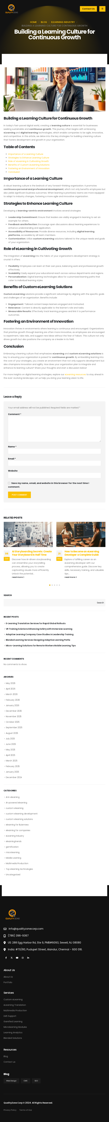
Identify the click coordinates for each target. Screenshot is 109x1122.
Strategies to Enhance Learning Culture (28, 157)
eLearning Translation (15, 1004)
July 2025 (10, 738)
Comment (14, 414)
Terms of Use (25, 1110)
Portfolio (8, 982)
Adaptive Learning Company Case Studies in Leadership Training (40, 634)
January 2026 (12, 705)
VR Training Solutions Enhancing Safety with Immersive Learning (39, 628)
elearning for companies (18, 830)
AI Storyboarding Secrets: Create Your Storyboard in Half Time (32, 553)
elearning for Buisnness (17, 824)
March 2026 (12, 694)
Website (13, 470)
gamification (12, 846)
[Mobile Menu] (102, 9)
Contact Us (88, 8)
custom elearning (14, 808)
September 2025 (14, 727)
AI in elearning (13, 797)
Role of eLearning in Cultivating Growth (28, 161)
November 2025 (13, 716)
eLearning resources (75, 374)
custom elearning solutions (19, 819)
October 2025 (13, 721)
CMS (25, 1081)
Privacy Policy (10, 1110)
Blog (6, 1056)
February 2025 (13, 766)
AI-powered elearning (16, 802)
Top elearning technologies (19, 869)
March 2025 (11, 760)
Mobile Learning (13, 857)
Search (8, 595)
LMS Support (10, 1016)
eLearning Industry (15, 835)
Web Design (11, 1081)
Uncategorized (13, 874)
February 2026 (13, 699)
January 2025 (12, 771)
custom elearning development (22, 813)
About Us (8, 976)
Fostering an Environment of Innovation (29, 168)
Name (12, 446)
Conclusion (14, 171)
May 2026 (10, 683)
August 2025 (12, 733)
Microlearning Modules (15, 1027)
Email (12, 458)
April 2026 (10, 688)
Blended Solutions (13, 1038)
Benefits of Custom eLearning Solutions (29, 164)
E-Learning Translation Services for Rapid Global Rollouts (36, 623)
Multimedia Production (17, 863)
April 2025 (10, 755)
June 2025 (11, 744)
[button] (50, 585)
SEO (36, 1081)
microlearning (13, 852)
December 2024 (14, 777)
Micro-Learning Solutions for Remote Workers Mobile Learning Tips (41, 645)
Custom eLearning (13, 999)
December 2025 (14, 710)
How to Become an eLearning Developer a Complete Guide (82, 553)
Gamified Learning (13, 1021)
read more (18, 577)
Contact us (9, 1061)
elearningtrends (13, 841)
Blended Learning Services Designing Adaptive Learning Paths (38, 639)
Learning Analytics (13, 1032)
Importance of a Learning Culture (25, 154)
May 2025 (10, 749)
